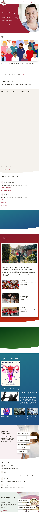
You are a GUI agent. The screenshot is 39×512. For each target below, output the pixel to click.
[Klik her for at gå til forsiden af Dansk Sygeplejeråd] (10, 2)
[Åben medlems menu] (28, 2)
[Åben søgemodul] (21, 2)
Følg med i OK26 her (6, 68)
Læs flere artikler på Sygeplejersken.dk (10, 389)
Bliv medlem (6, 25)
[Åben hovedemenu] (36, 2)
